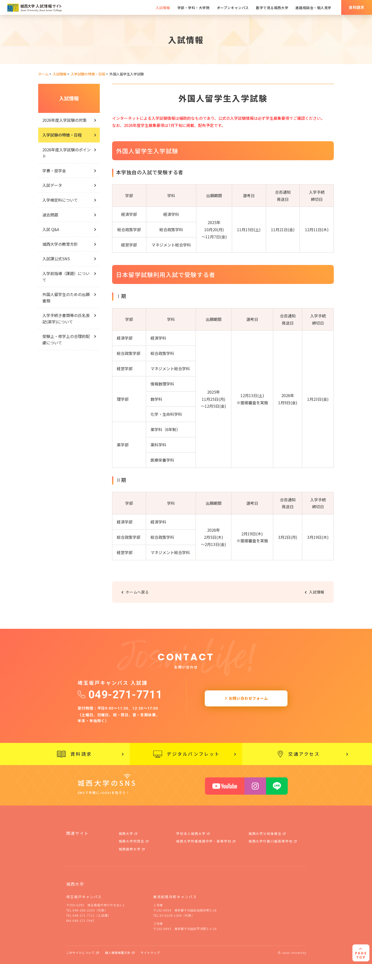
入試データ (52, 185)
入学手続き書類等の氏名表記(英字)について (66, 318)
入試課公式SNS (56, 259)
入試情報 (69, 98)
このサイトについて (80, 952)
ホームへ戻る (137, 592)
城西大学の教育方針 (60, 244)
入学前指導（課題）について (66, 276)
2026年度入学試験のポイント (66, 153)
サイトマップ (150, 952)
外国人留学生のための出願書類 (66, 297)
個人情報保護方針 (118, 952)
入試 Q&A (50, 229)
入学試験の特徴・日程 (62, 135)
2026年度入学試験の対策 (64, 120)
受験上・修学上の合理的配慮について (66, 339)
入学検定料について (60, 200)
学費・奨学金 (54, 171)
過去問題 (50, 215)
